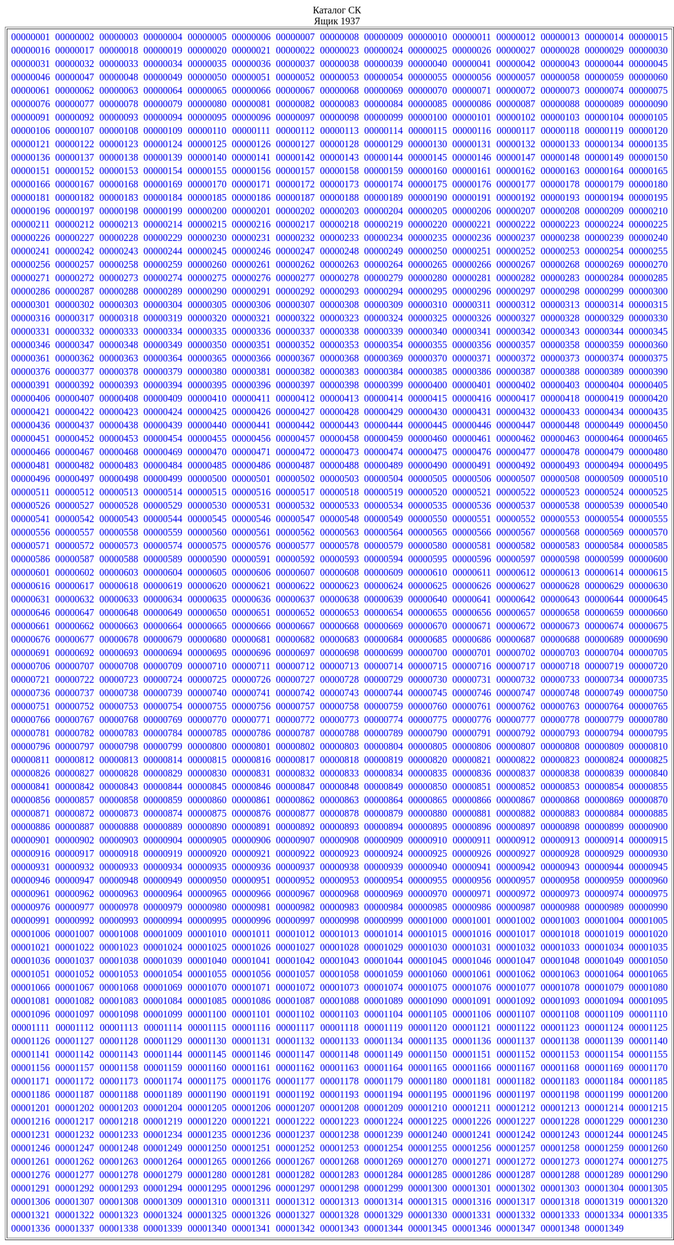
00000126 (251, 144)
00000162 (515, 171)
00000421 (30, 411)
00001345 (427, 1228)
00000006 (251, 37)
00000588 (118, 559)
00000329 (604, 318)
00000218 (339, 224)
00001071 (251, 987)
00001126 (31, 1041)
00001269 (383, 1161)
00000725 (206, 679)
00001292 (74, 1188)
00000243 (118, 251)
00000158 (339, 171)
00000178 (560, 184)
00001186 (31, 1094)
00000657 (515, 612)
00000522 (515, 492)
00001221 (251, 1121)
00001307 (74, 1201)
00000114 (383, 130)
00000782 (74, 733)
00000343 (560, 331)
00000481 (30, 465)
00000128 (339, 144)
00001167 (515, 1067)
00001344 (383, 1228)
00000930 (648, 853)
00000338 (339, 331)
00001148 (339, 1054)
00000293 (339, 291)
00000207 (515, 211)
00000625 (427, 586)
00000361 (30, 358)
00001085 (206, 1001)
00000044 (604, 63)
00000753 (118, 706)
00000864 (383, 800)
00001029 (383, 947)
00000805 (427, 746)
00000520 (427, 492)
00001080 (648, 987)
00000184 (163, 197)
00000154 (163, 171)
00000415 (427, 398)
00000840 (648, 773)
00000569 (604, 532)
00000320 (206, 318)
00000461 (472, 438)
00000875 (206, 813)
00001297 (295, 1188)
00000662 (74, 626)
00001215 (648, 1108)
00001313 (339, 1201)
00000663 (118, 626)
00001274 (604, 1161)
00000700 (427, 652)
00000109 (163, 130)
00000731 (472, 679)
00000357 (515, 345)
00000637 (295, 599)
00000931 (30, 867)
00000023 (339, 50)
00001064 (604, 974)
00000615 (648, 572)
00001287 (515, 1175)
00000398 (339, 385)
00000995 (206, 920)
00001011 (251, 934)
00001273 (560, 1161)
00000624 (383, 586)
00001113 (119, 1027)
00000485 (206, 465)
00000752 (74, 706)
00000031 (30, 63)
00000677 (74, 639)
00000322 (295, 318)
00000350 (206, 345)
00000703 (560, 652)
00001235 (206, 1134)
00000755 (206, 706)
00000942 (515, 867)
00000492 (515, 465)
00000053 (339, 77)
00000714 (383, 666)
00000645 (648, 599)
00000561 (251, 532)
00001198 (560, 1094)
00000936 (251, 867)
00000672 (515, 626)
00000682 (295, 639)
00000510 (648, 478)
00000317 (74, 318)
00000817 (295, 760)
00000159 (383, 171)
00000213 (118, 224)
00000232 (295, 237)
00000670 (427, 626)
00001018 (560, 934)
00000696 (251, 652)
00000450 (648, 425)
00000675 (648, 626)
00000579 (383, 545)
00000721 (30, 679)
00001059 (383, 974)
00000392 (74, 385)
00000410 (206, 398)
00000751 (30, 706)
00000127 (295, 144)
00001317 (515, 1201)
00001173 (119, 1081)
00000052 (295, 77)
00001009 (163, 934)
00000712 (295, 666)
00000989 (604, 907)
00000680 (206, 639)
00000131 (472, 144)
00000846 (251, 786)
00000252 (515, 251)
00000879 (383, 813)
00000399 (383, 385)
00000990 (648, 907)
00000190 (427, 197)
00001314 (383, 1201)
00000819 (383, 760)
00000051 (251, 77)
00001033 (560, 947)
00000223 (560, 224)
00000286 (30, 291)
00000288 (118, 291)
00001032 (515, 947)
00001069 (163, 987)
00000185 (206, 197)
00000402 (515, 385)
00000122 (74, 144)
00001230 (648, 1121)
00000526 (30, 505)
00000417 (515, 398)
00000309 (383, 304)
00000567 (515, 532)
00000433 (560, 411)
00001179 (383, 1081)
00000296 (472, 291)
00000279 (383, 278)
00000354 (383, 345)
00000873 (118, 813)
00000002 (74, 37)
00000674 (604, 626)
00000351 (251, 345)
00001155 (648, 1054)
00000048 (118, 77)
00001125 (648, 1027)
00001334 (604, 1215)
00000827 (74, 773)
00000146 (472, 157)
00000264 (383, 264)
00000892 (295, 826)
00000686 (472, 639)
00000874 (163, 813)
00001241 (472, 1134)
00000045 (648, 63)
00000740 (206, 693)
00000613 (560, 572)
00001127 (74, 1041)
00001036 (30, 960)
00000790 (427, 733)
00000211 (31, 224)
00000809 (604, 746)
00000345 (648, 331)
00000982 (295, 907)
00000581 (472, 545)
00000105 (648, 117)
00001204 (163, 1108)
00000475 (427, 452)
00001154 (604, 1054)
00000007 (295, 37)
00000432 (515, 411)
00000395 (206, 385)
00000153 (118, 171)
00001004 (604, 920)
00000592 (295, 559)
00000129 (383, 144)
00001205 (206, 1108)
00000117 (515, 130)
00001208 (339, 1108)
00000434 (604, 411)
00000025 (427, 50)
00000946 (30, 880)
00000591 (251, 559)
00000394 (163, 385)
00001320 (648, 1201)
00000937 (295, 867)
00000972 (515, 893)
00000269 (604, 264)
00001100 (207, 1014)
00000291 (251, 291)
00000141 (251, 157)
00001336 (30, 1228)
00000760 (427, 706)
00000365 (206, 358)
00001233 (118, 1134)
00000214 (163, 224)
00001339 (163, 1228)
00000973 (560, 893)
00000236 (472, 237)
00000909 (383, 840)
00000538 (560, 505)
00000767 (74, 719)
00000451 (30, 438)
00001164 (383, 1067)
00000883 (560, 813)
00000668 (339, 626)
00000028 (560, 50)
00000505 (427, 478)
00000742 (295, 693)
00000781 (30, 733)
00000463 (560, 438)
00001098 (118, 1014)
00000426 (251, 411)
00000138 (118, 157)
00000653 (339, 612)
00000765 (648, 706)
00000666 (251, 626)
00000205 (427, 211)
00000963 (118, 893)
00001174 (163, 1081)
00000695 (206, 652)
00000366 (251, 358)
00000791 (472, 733)
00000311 (472, 304)
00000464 (604, 438)
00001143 (119, 1054)
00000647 (74, 612)
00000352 (295, 345)
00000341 (472, 331)
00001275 (648, 1161)
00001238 (339, 1134)
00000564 (383, 532)
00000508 (560, 478)
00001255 (427, 1148)
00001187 (74, 1094)
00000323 (339, 318)
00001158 (119, 1067)
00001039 (163, 960)
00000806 (472, 746)
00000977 (74, 907)
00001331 (472, 1215)
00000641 (472, 599)
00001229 (604, 1121)
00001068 (118, 987)
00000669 (383, 626)
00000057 (515, 77)
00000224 (604, 224)
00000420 (648, 398)
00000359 (604, 345)
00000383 (339, 371)
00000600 (648, 559)
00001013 (339, 934)
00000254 (604, 251)
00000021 (251, 50)
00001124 (604, 1027)
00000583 (560, 545)
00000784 (163, 733)
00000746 (472, 693)
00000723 (118, 679)
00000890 (206, 826)
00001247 (74, 1148)
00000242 (74, 251)
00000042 (515, 63)
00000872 (74, 813)
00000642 (515, 599)
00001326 (251, 1215)
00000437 (74, 425)
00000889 (163, 826)
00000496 (30, 478)
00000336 (251, 331)
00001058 (339, 974)
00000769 (163, 719)
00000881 (472, 813)
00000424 (163, 411)
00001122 (515, 1027)
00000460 (427, 438)
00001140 (648, 1041)
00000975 (648, 893)
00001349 (604, 1228)
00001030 (427, 947)
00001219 (163, 1121)
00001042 (295, 960)
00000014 (604, 37)
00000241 (30, 251)
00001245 (648, 1134)
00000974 (604, 893)
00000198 (118, 211)
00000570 (648, 532)
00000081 (251, 104)
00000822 (515, 760)
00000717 (515, 666)
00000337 (295, 331)
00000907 (295, 840)
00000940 (427, 867)
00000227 (74, 237)
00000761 (472, 706)
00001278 (118, 1175)
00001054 (163, 974)
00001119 (383, 1027)
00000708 (118, 666)
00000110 (207, 130)
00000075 (648, 90)
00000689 (604, 639)
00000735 (648, 679)
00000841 (30, 786)
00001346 (472, 1228)
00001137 (515, 1041)
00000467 (74, 452)
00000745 (427, 693)
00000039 (383, 63)
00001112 (74, 1027)
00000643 (560, 599)
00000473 (339, 452)
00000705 (648, 652)
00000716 (472, 666)
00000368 (339, 358)
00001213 (560, 1108)
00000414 (383, 398)
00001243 (560, 1134)
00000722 (74, 679)
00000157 (295, 171)
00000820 (427, 760)
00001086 (251, 1001)
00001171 (31, 1081)
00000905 (206, 840)
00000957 (515, 880)
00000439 (163, 425)
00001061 (472, 974)
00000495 (648, 465)
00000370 (427, 358)
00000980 (206, 907)
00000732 (515, 679)
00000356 (472, 345)
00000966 (251, 893)
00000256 (30, 264)
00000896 (472, 826)
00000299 (604, 291)
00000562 (295, 532)
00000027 (515, 50)
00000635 (206, 599)
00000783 (118, 733)
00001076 (472, 987)
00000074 (604, 90)
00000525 (648, 492)
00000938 (339, 867)
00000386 (472, 371)
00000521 (472, 492)
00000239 (604, 237)
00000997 (295, 920)
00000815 (206, 760)
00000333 (118, 331)
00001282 (295, 1175)
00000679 (163, 639)
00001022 (74, 947)
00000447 (515, 425)
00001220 (206, 1121)
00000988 (560, 907)
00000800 (206, 746)
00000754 (163, 706)
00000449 (604, 425)
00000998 (339, 920)
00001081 (30, 1001)
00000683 (339, 639)
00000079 (163, 104)
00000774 (383, 719)
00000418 (560, 398)
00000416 (472, 398)
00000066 (251, 90)
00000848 (339, 786)
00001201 (30, 1108)
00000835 (427, 773)
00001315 (427, 1201)
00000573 (118, 545)
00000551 (472, 519)
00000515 (206, 492)
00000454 (163, 438)
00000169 (163, 184)
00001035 (648, 947)
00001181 (472, 1081)
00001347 (515, 1228)
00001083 (118, 1001)
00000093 (118, 117)
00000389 (604, 371)
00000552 (515, 519)
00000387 (515, 371)
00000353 (339, 345)
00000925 (427, 853)
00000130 (427, 144)
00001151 (472, 1054)
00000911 (472, 840)
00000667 (295, 626)
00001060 (427, 974)
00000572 (74, 545)
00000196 (30, 211)
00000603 (118, 572)
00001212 (515, 1108)
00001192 (295, 1094)
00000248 (339, 251)
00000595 (427, 559)
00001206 (251, 1108)
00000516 (251, 492)
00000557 (74, 532)
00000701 (472, 652)
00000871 (30, 813)
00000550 (427, 519)
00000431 (472, 411)
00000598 (560, 559)
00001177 (295, 1081)
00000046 (30, 77)
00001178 (339, 1081)
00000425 (206, 411)
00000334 (163, 331)
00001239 (383, 1134)
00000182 (74, 197)
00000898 (560, 826)
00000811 (31, 760)
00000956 (472, 880)
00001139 (604, 1041)
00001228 (560, 1121)
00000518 (339, 492)
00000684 (383, 639)
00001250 (206, 1148)
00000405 (648, 385)
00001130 (207, 1041)
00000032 (74, 63)
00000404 (604, 385)
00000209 (604, 211)
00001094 (604, 1001)
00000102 (515, 117)
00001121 (472, 1027)
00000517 (295, 492)
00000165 (648, 171)
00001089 (383, 1001)
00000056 (472, 77)
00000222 (515, 224)
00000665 (206, 626)
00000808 (560, 746)
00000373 (560, 358)
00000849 (383, 786)
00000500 (206, 478)
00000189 (383, 197)
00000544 (163, 519)
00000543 (118, 519)
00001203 (118, 1108)
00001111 (30, 1027)
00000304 (163, 304)
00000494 (604, 465)
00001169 (604, 1067)
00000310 (427, 304)
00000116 (472, 130)
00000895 (427, 826)
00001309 (163, 1201)
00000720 (648, 666)
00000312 (515, 304)
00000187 (295, 197)
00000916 (30, 853)
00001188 (119, 1094)
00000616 (30, 586)
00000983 (339, 907)
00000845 (206, 786)
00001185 (648, 1081)
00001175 (207, 1081)
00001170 (648, 1067)
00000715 (427, 666)
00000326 (472, 318)
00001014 (383, 934)
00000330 (648, 318)
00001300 (427, 1188)
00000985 (427, 907)
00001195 (427, 1094)
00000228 (118, 237)
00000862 (295, 800)
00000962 (74, 893)
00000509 (604, 478)
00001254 (383, 1148)
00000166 (30, 184)
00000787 (295, 733)
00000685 (427, 639)
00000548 (339, 519)
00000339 (383, 331)
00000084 (383, 104)
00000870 (648, 800)
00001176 (251, 1081)
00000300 (648, 291)
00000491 (472, 465)
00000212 (74, 224)
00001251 (251, 1148)
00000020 (206, 50)
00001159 (163, 1067)
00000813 (118, 760)
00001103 (339, 1014)
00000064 (163, 90)
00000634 (163, 599)
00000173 (339, 184)
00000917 (74, 853)
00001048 (560, 960)
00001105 (427, 1014)
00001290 (648, 1175)
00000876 (251, 813)
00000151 (30, 171)
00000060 (648, 77)
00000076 (30, 104)
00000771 (251, 719)
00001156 (31, 1067)
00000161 (472, 171)
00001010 (206, 934)
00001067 (74, 987)
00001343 (339, 1228)
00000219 (383, 224)
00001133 (339, 1041)
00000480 (648, 452)
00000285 (648, 278)
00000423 (118, 411)
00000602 (74, 572)
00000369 (383, 358)
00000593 (339, 559)
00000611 (472, 572)
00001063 (560, 974)
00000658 (560, 612)
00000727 (295, 679)
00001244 (604, 1134)
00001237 (295, 1134)
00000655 (427, 612)
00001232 (74, 1134)
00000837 (515, 773)
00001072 (295, 987)
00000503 (339, 478)
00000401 (472, 385)
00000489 (383, 465)
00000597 (515, 559)
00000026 (472, 50)
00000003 (118, 37)
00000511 (31, 492)
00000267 (515, 264)
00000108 (118, 130)
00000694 (163, 652)
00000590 (206, 559)
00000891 (251, 826)
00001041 (251, 960)
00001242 (515, 1134)
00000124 (163, 144)
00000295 (427, 291)
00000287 (74, 291)
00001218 (118, 1121)
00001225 (427, 1121)
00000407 (74, 398)
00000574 (163, 545)
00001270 (427, 1161)
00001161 (251, 1067)
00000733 (560, 679)
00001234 (163, 1134)
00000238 (560, 237)
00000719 (604, 666)
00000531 (251, 505)
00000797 (74, 746)
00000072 (515, 90)
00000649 (163, 612)
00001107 (515, 1014)
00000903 (118, 840)
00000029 (604, 50)
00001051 (30, 974)
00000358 (560, 345)
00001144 (163, 1054)
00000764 (604, 706)
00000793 (560, 733)
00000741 (251, 693)
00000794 (604, 733)
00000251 (472, 251)
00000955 (427, 880)
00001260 (648, 1148)
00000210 (648, 211)
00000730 (427, 679)
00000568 (560, 532)
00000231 (251, 237)
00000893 (339, 826)
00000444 (383, 425)
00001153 (560, 1054)
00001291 (30, 1188)
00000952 (295, 880)
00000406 (30, 398)
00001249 (163, 1148)
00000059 (604, 77)
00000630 (648, 586)
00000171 (251, 184)
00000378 (118, 371)
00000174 (383, 184)
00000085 (427, 104)
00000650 (206, 612)
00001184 (604, 1081)
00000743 (339, 693)
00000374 (604, 358)
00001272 (515, 1161)
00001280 (206, 1175)
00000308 (339, 304)
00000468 (118, 452)
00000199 (163, 211)
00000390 (648, 371)
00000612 (515, 572)
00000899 (604, 826)
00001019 (604, 934)
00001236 (251, 1134)
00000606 (251, 572)
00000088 (560, 104)
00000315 (648, 304)
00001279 (163, 1175)
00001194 (383, 1094)
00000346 (30, 345)
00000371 (472, 358)
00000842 (74, 786)
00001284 (383, 1175)
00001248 (118, 1148)
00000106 (30, 130)
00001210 (427, 1108)
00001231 (30, 1134)
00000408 (118, 398)
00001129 (163, 1041)
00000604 (163, 572)
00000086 (472, 104)
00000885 (648, 813)
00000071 (472, 90)
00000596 (472, 559)
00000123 (118, 144)
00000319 (163, 318)
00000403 (560, 385)
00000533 (339, 505)
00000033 (118, 63)
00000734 (604, 679)
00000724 (163, 679)
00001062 (515, 974)
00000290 (206, 291)
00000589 (163, 559)
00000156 (251, 171)
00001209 (383, 1108)
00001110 (648, 1014)
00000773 (339, 719)
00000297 (515, 291)
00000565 (427, 532)
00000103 (560, 117)
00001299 (383, 1188)
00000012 (515, 37)
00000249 (383, 251)
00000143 (339, 157)
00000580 (427, 545)
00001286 (472, 1175)
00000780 (648, 719)
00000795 (648, 733)
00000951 (251, 880)
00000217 (295, 224)
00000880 (427, 813)
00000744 (383, 693)
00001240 (427, 1134)
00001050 (648, 960)
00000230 (206, 237)
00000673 (560, 626)
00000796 (30, 746)
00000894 (383, 826)
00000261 (251, 264)
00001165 (427, 1067)
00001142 (74, 1054)
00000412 (295, 398)
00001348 (560, 1228)
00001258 (560, 1148)
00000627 (515, 586)
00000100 (427, 117)
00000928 (560, 853)
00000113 (339, 130)
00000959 (604, 880)
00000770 (206, 719)
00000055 (427, 77)
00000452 (74, 438)
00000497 (74, 478)
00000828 (118, 773)
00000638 (339, 599)
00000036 (251, 63)
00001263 (118, 1161)
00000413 (339, 398)
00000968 (339, 893)
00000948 (118, 880)
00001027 (295, 947)
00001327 (295, 1215)
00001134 (383, 1041)
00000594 (383, 559)
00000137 (74, 157)
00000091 (30, 117)
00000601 (30, 572)
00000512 (74, 492)
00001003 (560, 920)
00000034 (163, 63)
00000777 (515, 719)
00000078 (118, 104)
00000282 (515, 278)
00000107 (74, 130)
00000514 (163, 492)
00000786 (251, 733)
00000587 (74, 559)
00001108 (560, 1014)
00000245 (206, 251)
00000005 (206, 37)
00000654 (383, 612)
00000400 (427, 385)
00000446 (472, 425)
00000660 (648, 612)
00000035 (206, 63)
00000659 (604, 612)
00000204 (383, 211)
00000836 (472, 773)
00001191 (251, 1094)
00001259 (604, 1148)
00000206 (472, 211)
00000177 (515, 184)
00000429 (383, 411)
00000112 (295, 130)
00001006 (30, 934)
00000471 (251, 452)
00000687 (515, 639)
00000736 (30, 693)
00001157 (74, 1067)
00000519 (383, 492)
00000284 (604, 278)
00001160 (207, 1067)
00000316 (30, 318)
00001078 (560, 987)
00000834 (383, 773)
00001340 (206, 1228)
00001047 (515, 960)
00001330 (427, 1215)
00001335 (648, 1215)
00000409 (163, 398)
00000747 (515, 693)
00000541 (30, 519)
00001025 (206, 947)
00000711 (251, 666)
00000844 (163, 786)
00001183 (560, 1081)
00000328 (560, 318)
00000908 (339, 840)
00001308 (118, 1201)
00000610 (427, 572)
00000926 (472, 853)
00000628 (560, 586)
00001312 (295, 1201)
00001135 (427, 1041)
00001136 (472, 1041)
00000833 (339, 773)
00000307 (295, 304)
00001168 (560, 1067)
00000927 (515, 853)
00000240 (648, 237)
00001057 (295, 974)
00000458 (339, 438)
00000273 (118, 278)
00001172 (74, 1081)
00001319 (604, 1201)
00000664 (163, 626)
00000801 (251, 746)
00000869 (604, 800)
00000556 (30, 532)
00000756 (251, 706)
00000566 (472, 532)
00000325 (427, 318)
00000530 (206, 505)
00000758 (339, 706)
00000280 (427, 278)
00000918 (118, 853)
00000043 (560, 63)
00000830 (206, 773)
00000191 (472, 197)
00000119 (604, 130)
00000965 (206, 893)
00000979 (163, 907)
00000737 (74, 693)
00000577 (295, 545)
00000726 (251, 679)
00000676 (30, 639)
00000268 (560, 264)
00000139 (163, 157)
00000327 (515, 318)
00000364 (163, 358)
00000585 (648, 545)
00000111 (251, 130)
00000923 (339, 853)
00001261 (30, 1161)
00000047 (74, 77)
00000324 (383, 318)
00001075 (427, 987)
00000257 (74, 264)
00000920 (206, 853)
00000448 (560, 425)
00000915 (648, 840)
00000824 (604, 760)
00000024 (383, 50)
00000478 (560, 452)
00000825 (648, 760)
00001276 (30, 1175)
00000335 (206, 331)
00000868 (560, 800)
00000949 (163, 880)
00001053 (118, 974)
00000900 (648, 826)
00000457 (295, 438)
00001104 (383, 1014)
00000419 (604, 398)
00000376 (30, 371)
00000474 (383, 452)
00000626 (472, 586)
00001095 (648, 1001)
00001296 (251, 1188)
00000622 (295, 586)
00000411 (251, 398)
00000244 (163, 251)
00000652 (295, 612)
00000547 (295, 519)
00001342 (295, 1228)
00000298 (560, 291)
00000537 (515, 505)
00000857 (74, 800)
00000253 (560, 251)
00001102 (295, 1014)
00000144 (383, 157)
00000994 (163, 920)
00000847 (295, 786)
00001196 (472, 1094)
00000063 (118, 90)
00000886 (30, 826)
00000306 (251, 304)
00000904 (163, 840)
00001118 (340, 1027)
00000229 (163, 237)
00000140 (206, 157)
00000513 (118, 492)
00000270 (648, 264)
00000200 (206, 211)
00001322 (74, 1215)
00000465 (648, 438)
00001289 (604, 1175)
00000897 (515, 826)
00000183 (118, 197)
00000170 (206, 184)
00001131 (251, 1041)
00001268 (339, 1161)
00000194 (604, 197)
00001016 (472, 934)
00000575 (206, 545)
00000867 (515, 800)
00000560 (206, 532)
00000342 (515, 331)
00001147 (295, 1054)
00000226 (30, 237)
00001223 (339, 1121)
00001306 (30, 1201)
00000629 (604, 586)
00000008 (339, 37)
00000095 (206, 117)
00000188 (339, 197)
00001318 (560, 1201)
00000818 (339, 760)
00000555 (648, 519)
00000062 (74, 90)
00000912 (515, 840)
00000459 (383, 438)
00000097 (295, 117)
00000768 (118, 719)
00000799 (163, 746)
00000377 (74, 371)
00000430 (427, 411)
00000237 (515, 237)
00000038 (339, 63)
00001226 (472, 1121)
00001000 (427, 920)
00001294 (163, 1188)
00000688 (560, 639)
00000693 (118, 652)
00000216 (251, 224)
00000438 (118, 425)
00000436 (30, 425)
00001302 (515, 1188)
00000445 (427, 425)
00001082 (74, 1001)
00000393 (118, 385)
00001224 (383, 1121)
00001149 (383, 1054)
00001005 (648, 920)
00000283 (560, 278)
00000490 (427, 465)
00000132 (515, 144)
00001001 (472, 920)
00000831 (251, 773)
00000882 (515, 813)
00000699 (383, 652)
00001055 (206, 974)
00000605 (206, 572)
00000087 (515, 104)
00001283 (339, 1175)
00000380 (206, 371)
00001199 (604, 1094)
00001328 (339, 1215)
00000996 (251, 920)
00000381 (251, 371)
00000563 (339, 532)
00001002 (515, 920)
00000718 (560, 666)
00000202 (295, 211)
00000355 (427, 345)
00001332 (515, 1215)
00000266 (472, 264)
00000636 (251, 599)
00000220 (427, 224)
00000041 (472, 63)
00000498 (118, 478)
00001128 (119, 1041)
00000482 (74, 465)
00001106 (472, 1014)
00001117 (295, 1027)
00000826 (30, 773)
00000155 (206, 171)
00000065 (206, 90)
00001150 (427, 1054)
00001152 (515, 1054)
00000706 (30, 666)
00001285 (427, 1175)
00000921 (251, 853)
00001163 (339, 1067)
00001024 (163, 947)
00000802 (295, 746)
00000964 (163, 893)
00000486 (251, 465)
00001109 (604, 1014)
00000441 (251, 425)
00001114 (163, 1027)
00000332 (74, 331)
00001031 (472, 947)
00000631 (30, 599)
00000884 (604, 813)
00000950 (206, 880)
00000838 (560, 773)
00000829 (163, 773)
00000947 (74, 880)
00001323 (118, 1215)
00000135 (648, 144)
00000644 (604, 599)
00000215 (206, 224)
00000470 (206, 452)
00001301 (472, 1188)
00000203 (339, 211)
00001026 (251, 947)
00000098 (339, 117)
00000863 (339, 800)
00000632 (74, 599)
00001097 (74, 1014)
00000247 (295, 251)
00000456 (251, 438)
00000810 (648, 746)
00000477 (515, 452)
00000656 (472, 612)
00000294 (383, 291)
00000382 (295, 371)
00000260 (206, 264)
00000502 (295, 478)
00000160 (427, 171)
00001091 (472, 1001)
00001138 (560, 1041)
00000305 (206, 304)
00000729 (383, 679)
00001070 (206, 987)
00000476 (472, 452)
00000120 (648, 130)
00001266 (251, 1161)
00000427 (295, 411)
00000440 (206, 425)
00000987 (515, 907)
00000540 (648, 505)
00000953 (339, 880)
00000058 (560, 77)
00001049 (604, 960)
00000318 (118, 318)
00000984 (383, 907)
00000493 (560, 465)
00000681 (251, 639)
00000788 (339, 733)
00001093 (560, 1001)
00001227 (515, 1121)
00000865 (427, 800)
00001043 (339, 960)
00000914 (604, 840)
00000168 (118, 184)
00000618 (118, 586)
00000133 (560, 144)
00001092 (515, 1001)
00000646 (30, 612)
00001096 (30, 1014)
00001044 (383, 960)
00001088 (339, 1001)
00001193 (339, 1094)
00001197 (515, 1094)
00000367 (295, 358)
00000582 (515, 545)
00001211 (472, 1108)
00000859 (163, 800)
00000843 (118, 786)
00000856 (30, 800)
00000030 (648, 50)
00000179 (604, 184)
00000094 (163, 117)
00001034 (604, 947)
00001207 (295, 1108)
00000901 (30, 840)
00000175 (427, 184)
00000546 (251, 519)
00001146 (251, 1054)
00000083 (339, 104)
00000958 (560, 880)
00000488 (339, 465)
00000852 (515, 786)
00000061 (30, 90)
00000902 (74, 840)
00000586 (30, 559)
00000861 (251, 800)
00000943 (560, 867)
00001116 (251, 1027)
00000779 (604, 719)
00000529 (163, 505)
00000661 (30, 626)
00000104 (604, 117)
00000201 (251, 211)
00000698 (339, 652)
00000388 (560, 371)
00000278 (339, 278)
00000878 (339, 813)
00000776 (472, 719)
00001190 (207, 1094)
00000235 (427, 237)
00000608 (339, 572)
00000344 (604, 331)
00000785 (206, 733)
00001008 (118, 934)
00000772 (295, 719)
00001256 (472, 1148)
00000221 (472, 224)
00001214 (604, 1108)
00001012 (295, 934)
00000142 (295, 157)
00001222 (295, 1121)
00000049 (163, 77)
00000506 (472, 478)
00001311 (251, 1201)
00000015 (648, 37)
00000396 (251, 385)
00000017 (74, 50)
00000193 (560, 197)
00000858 (118, 800)
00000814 (163, 760)
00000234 (383, 237)
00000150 (648, 157)
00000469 (163, 452)
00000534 (383, 505)
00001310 (206, 1201)
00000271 (30, 278)
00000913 (560, 840)
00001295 (206, 1188)
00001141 (31, 1054)
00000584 (604, 545)
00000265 (427, 264)
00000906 (251, 840)
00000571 (30, 545)
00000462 (515, 438)
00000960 (648, 880)
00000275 (206, 278)
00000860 (206, 800)
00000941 (472, 867)
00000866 (472, 800)
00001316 (472, 1201)
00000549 (383, 519)
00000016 (30, 50)
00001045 (427, 960)
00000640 (427, 599)
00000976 (30, 907)
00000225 (648, 224)
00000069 (383, 90)
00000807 (515, 746)
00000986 (472, 907)
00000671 (472, 626)
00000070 (427, 90)
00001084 (163, 1001)
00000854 (604, 786)
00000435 (648, 411)
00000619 (163, 586)
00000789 (383, 733)
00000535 (427, 505)
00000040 (427, 63)
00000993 (118, 920)
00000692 (74, 652)
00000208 (560, 211)
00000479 (604, 452)
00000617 (74, 586)
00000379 (163, 371)
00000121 (30, 144)
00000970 (427, 893)
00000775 (427, 719)
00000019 (163, 50)
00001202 (74, 1108)
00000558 (118, 532)
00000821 (472, 760)
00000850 (427, 786)
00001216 (30, 1121)
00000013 (560, 37)
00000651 (251, 612)
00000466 (30, 452)
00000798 (118, 746)
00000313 (560, 304)
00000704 (604, 652)
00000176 (472, 184)
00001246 (30, 1148)
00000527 (74, 505)
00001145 (207, 1054)
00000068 (339, 90)
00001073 (339, 987)
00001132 (295, 1041)
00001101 (251, 1014)
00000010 (427, 37)
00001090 (427, 1001)
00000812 (74, 760)
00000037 (295, 63)
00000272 (74, 278)
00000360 (648, 345)
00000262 (295, 264)
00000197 (74, 211)
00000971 (472, 893)
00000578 (339, 545)
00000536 (472, 505)
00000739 (163, 693)
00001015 (427, 934)
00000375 (648, 358)
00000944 (604, 867)
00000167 (74, 184)
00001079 (604, 987)
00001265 (206, 1161)
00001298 (339, 1188)
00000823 (560, 760)
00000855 (648, 786)
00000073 (560, 90)
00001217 (74, 1121)
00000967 (295, 893)
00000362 (74, 358)
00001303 (560, 1188)
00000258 (118, 264)
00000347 (74, 345)
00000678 (118, 639)
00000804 (383, 746)
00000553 (560, 519)
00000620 (206, 586)
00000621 (251, 586)
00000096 (251, 117)
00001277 (74, 1175)
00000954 (383, 880)
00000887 (74, 826)
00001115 (207, 1027)
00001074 (383, 987)
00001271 (472, 1161)
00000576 (251, 545)
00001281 (251, 1175)
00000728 (339, 679)
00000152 (74, 171)
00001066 (30, 987)
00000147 (515, 157)
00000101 (472, 117)
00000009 (383, 37)
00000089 (604, 104)
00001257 (515, 1148)
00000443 (339, 425)
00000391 (30, 385)
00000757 (295, 706)
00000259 (163, 264)
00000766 (30, 719)
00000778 (560, 719)
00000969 (383, 893)
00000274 (163, 278)
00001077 (515, 987)
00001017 (515, 934)
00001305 (648, 1188)
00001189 (163, 1094)
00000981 (251, 907)
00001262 (74, 1161)
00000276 (251, 278)
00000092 (74, 117)
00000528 (118, 505)
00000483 (118, 465)
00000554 (604, 519)
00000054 (383, 77)
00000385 (427, 371)
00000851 (472, 786)
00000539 (604, 505)
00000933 (118, 867)
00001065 (648, 974)
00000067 (295, 90)
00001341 (251, 1228)
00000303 (118, 304)
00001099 (163, 1014)
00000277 (295, 278)
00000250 (427, 251)
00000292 (295, 291)
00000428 (339, 411)
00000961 (30, 893)
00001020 (648, 934)
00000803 (339, 746)
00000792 (515, 733)
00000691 (30, 652)
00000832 (295, 773)
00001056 (251, 974)
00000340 (427, 331)
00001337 (74, 1228)
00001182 (515, 1081)
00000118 (560, 130)
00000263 (339, 264)
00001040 (206, 960)
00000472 (295, 452)
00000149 (604, 157)
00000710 (206, 666)
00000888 (118, 826)
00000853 (560, 786)
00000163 (560, 171)
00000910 (427, 840)
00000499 (163, 478)
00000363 (118, 358)
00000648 (118, 612)
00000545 (206, 519)
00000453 (118, 438)
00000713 (339, 666)
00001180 (427, 1081)
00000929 (604, 853)
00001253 (339, 1148)
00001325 (206, 1215)
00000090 (648, 104)
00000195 (648, 197)
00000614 (604, 572)
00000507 (515, 478)
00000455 (206, 438)
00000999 (383, 920)
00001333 (560, 1215)
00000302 (74, 304)
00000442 (295, 425)
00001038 (118, 960)
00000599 (604, 559)
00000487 (295, 465)
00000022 (295, 50)
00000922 (295, 853)
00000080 (206, 104)
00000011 (472, 37)
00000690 (648, 639)
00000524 (604, 492)
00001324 (163, 1215)
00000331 (30, 331)
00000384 (383, 371)
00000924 (383, 853)
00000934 (163, 867)
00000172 (295, 184)
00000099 (383, 117)
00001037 (74, 960)
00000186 (251, 197)
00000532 (295, 505)
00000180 (648, 184)
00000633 (118, 599)
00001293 (118, 1188)
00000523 (560, 492)
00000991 (30, 920)
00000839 (604, 773)
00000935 (206, 867)
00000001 (30, 37)
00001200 (648, 1094)
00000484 (163, 465)
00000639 (383, 599)
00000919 (163, 853)
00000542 (74, 519)
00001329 (383, 1215)
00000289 (163, 291)
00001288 (560, 1175)
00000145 (427, 157)
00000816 (251, 760)
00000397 (295, 385)
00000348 (118, 345)
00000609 (383, 572)
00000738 (118, 693)
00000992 (74, 920)
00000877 (295, 813)
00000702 (515, 652)
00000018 (118, 50)
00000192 (515, 197)
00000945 (648, 867)
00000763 (560, 706)
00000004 (163, 37)
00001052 (74, 974)
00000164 (604, 171)
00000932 (74, 867)
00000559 (163, 532)
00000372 (515, 358)
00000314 (604, 304)
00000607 (295, 572)
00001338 (118, 1228)
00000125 (206, 144)
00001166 (472, 1067)
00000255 (648, 251)
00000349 (163, 345)
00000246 (251, 251)
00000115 (427, 130)
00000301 (30, 304)
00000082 (295, 104)
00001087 (295, 1001)
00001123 (560, 1027)
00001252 (295, 1148)
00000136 (30, 157)
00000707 (74, 666)
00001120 (427, 1027)
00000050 (206, 77)
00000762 (515, 706)
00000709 (163, 666)
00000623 (339, 586)
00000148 (560, 157)
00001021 (30, 947)
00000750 (648, 693)
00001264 (163, 1161)
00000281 (472, 278)
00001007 (74, 934)
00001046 (472, 960)
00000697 (295, 652)
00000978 (118, 907)
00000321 (251, 318)
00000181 (30, 197)
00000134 (604, 144)
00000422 (74, 411)
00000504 (383, 478)
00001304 (604, 1188)
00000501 (251, 478)
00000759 (383, 706)
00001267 (295, 1161)
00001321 (30, 1215)
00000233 (339, 237)
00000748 (560, 693)
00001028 (339, 947)
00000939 (383, 867)
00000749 (604, 693)
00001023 (118, 947)
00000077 (74, 104)
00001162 (295, 1067)
